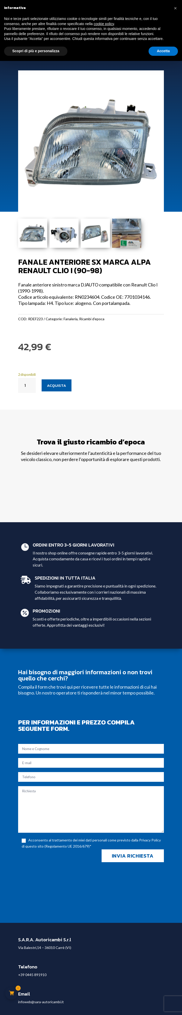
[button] (175, 8)
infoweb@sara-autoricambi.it (41, 1002)
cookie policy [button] (104, 24)
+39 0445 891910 (32, 975)
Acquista (56, 385)
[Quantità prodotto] (27, 385)
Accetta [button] (163, 51)
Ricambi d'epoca (91, 319)
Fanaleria (71, 319)
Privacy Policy (150, 840)
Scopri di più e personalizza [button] (35, 51)
